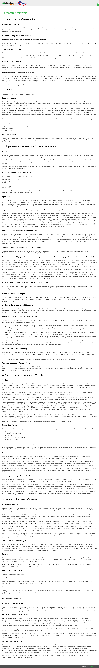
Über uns (44, 3)
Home (38, 3)
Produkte (64, 3)
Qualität (72, 3)
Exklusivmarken (53, 3)
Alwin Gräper (80, 3)
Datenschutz (93, 666)
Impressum (85, 666)
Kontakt (88, 3)
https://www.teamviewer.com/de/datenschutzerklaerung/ (27, 583)
